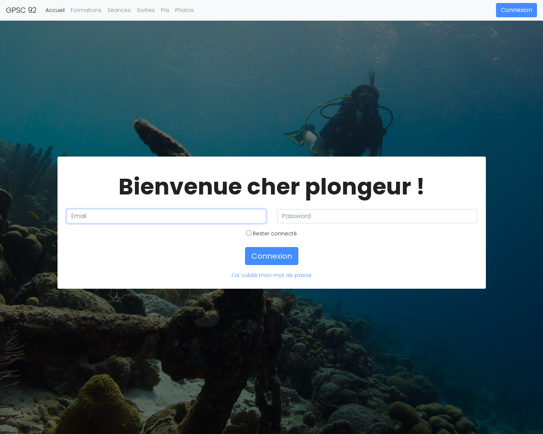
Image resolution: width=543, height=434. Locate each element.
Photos (184, 10)
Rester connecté (272, 233)
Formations (86, 10)
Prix (165, 10)
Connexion (516, 10)
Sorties (146, 10)
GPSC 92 (21, 10)
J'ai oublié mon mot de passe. (272, 275)
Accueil (56, 10)
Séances (119, 10)
